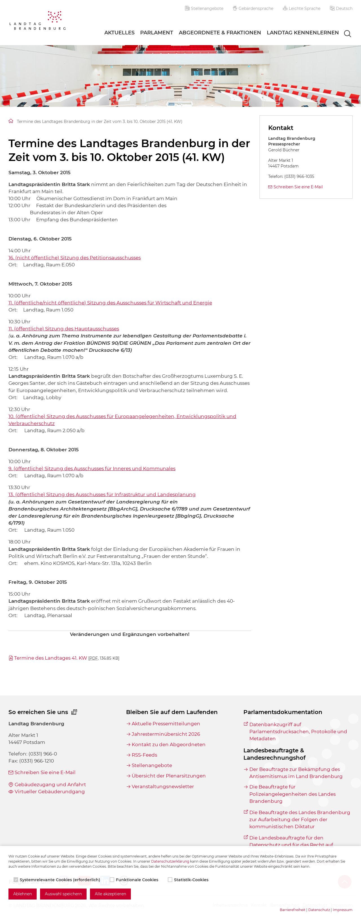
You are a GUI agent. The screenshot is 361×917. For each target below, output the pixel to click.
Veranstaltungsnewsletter (163, 786)
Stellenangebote (204, 8)
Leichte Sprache (301, 8)
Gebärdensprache (253, 8)
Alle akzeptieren (110, 893)
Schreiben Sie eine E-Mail (298, 186)
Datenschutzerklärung (170, 861)
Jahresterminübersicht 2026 (166, 734)
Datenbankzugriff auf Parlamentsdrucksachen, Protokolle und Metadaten (298, 731)
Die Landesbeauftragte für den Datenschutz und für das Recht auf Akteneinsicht (291, 845)
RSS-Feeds (144, 755)
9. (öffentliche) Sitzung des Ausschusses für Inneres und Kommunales (91, 468)
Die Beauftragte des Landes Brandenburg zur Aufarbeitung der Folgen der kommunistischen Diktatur (299, 819)
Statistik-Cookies (188, 879)
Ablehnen (22, 893)
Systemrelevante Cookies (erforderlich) (57, 879)
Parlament (156, 33)
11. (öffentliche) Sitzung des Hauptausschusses (63, 329)
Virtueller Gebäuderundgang (50, 791)
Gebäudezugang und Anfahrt (50, 784)
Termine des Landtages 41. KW (66, 658)
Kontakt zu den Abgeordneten (169, 744)
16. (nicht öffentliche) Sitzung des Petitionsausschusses (74, 257)
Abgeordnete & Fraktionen (220, 33)
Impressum (343, 910)
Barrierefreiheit (292, 910)
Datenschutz (319, 910)
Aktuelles (119, 33)
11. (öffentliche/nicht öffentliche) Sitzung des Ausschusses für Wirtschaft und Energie (110, 303)
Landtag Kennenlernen (303, 33)
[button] (341, 8)
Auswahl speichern (63, 893)
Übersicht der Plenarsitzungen (169, 776)
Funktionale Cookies (134, 879)
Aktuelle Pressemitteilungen (166, 723)
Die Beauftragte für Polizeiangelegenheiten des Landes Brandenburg (292, 794)
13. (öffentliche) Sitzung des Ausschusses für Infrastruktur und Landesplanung (102, 494)
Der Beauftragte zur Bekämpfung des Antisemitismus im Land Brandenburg (296, 772)
